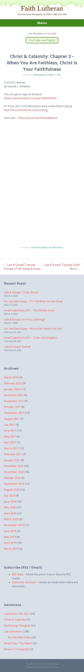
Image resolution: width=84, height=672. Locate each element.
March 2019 (11, 549)
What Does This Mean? (18, 643)
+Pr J (59, 74)
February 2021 (13, 454)
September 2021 (14, 413)
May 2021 (10, 436)
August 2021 (12, 419)
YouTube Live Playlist (42, 40)
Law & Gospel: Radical (17, 346)
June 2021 (10, 430)
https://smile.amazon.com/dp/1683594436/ (30, 98)
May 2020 (10, 507)
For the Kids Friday (19, 637)
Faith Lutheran (42, 8)
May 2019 (10, 537)
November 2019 (14, 525)
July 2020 (9, 495)
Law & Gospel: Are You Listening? (24, 319)
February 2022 (13, 383)
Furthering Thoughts (17, 625)
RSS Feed (17, 574)
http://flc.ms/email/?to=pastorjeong (26, 110)
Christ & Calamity (39, 247)
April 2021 (10, 442)
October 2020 (12, 478)
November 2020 (14, 472)
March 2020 (11, 519)
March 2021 (11, 448)
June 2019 (10, 531)
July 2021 (9, 424)
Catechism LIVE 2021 (16, 614)
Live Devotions (56, 247)
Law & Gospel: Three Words (21, 292)
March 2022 (11, 377)
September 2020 (14, 484)
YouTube (51, 33)
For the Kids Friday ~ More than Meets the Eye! (33, 328)
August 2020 (12, 489)
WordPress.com (50, 667)
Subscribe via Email (24, 582)
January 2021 (12, 460)
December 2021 (13, 395)
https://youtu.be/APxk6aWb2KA (37, 118)
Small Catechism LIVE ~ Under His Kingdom (30, 337)
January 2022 (12, 389)
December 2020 (13, 466)
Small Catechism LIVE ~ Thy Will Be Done (29, 310)
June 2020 (10, 501)
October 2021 (12, 407)
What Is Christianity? (16, 649)
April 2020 (10, 513)
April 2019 (10, 543)
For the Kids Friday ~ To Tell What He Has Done (33, 301)
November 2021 (14, 401)
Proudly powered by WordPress (42, 663)
